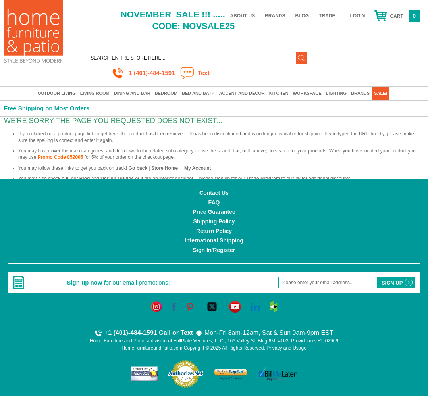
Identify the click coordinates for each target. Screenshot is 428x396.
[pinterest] (190, 306)
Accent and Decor (242, 93)
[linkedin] (255, 306)
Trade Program (263, 178)
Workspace (307, 93)
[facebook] (174, 306)
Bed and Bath (198, 93)
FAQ (214, 202)
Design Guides (117, 178)
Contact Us (214, 193)
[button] (301, 58)
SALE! (380, 93)
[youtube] (235, 306)
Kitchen (279, 93)
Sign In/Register (214, 250)
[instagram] (156, 306)
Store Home (164, 168)
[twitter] (212, 306)
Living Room (95, 93)
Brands (275, 16)
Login (357, 16)
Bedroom (166, 93)
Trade (327, 16)
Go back (138, 168)
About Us (242, 16)
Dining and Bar (132, 93)
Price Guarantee (214, 212)
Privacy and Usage (286, 348)
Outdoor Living (57, 93)
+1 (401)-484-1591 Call (132, 332)
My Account (197, 168)
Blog (302, 16)
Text (191, 332)
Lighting (336, 93)
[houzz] (274, 306)
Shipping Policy (214, 221)
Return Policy (214, 231)
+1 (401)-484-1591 (144, 72)
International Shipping (214, 240)
